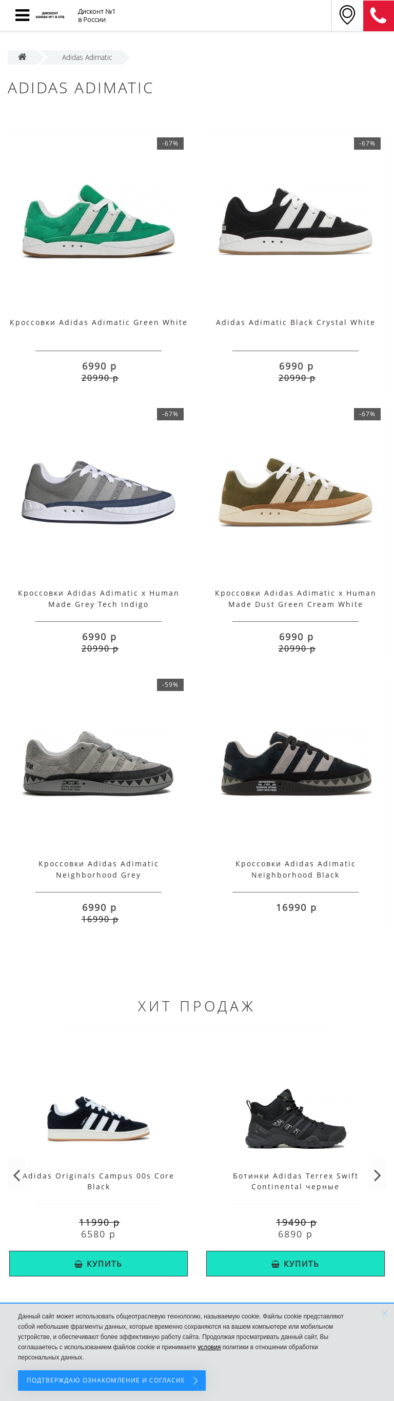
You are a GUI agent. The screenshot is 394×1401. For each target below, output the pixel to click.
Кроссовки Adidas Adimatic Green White (99, 322)
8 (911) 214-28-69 (378, 16)
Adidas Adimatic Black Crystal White (296, 322)
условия (209, 1347)
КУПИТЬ (98, 1263)
